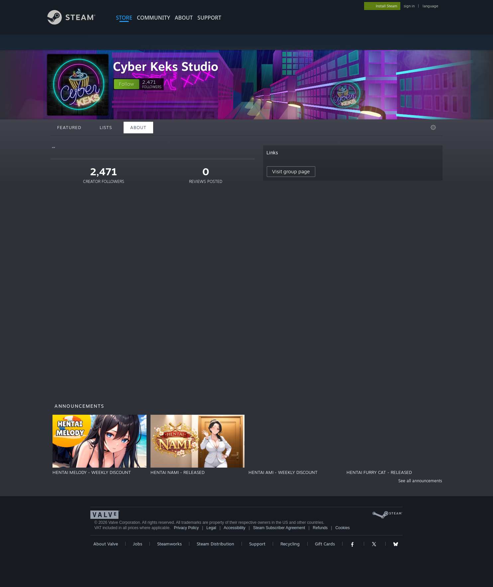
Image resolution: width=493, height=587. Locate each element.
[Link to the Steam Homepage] (76, 23)
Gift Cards (325, 543)
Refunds (320, 527)
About (184, 17)
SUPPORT (209, 17)
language (430, 6)
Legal (211, 527)
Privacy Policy (186, 527)
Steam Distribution (215, 543)
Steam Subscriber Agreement (279, 527)
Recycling (290, 543)
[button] (126, 84)
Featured (69, 127)
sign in (409, 6)
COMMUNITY (153, 17)
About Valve (105, 543)
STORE (124, 17)
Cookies (342, 527)
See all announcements (420, 480)
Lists (106, 127)
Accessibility (234, 527)
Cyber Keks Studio (165, 66)
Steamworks (169, 543)
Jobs (137, 543)
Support (257, 543)
